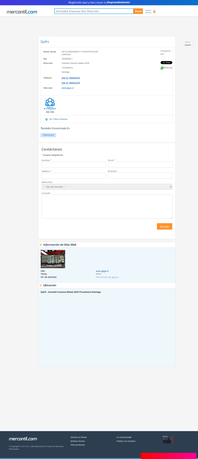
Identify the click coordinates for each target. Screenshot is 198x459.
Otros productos (78, 445)
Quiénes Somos (78, 441)
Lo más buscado (124, 437)
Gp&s (45, 41)
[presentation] (65, 228)
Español (188, 45)
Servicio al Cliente (79, 437)
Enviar (164, 226)
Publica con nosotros (126, 441)
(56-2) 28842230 (71, 83)
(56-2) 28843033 (71, 78)
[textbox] (98, 11)
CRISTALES (48, 135)
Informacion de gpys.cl (107, 277)
